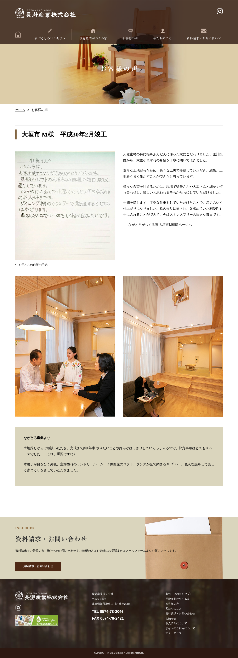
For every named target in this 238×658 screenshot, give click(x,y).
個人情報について (176, 623)
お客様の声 (172, 603)
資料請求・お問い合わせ (38, 566)
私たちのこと (173, 608)
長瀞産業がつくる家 (177, 598)
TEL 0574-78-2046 (108, 611)
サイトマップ (173, 633)
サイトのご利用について (180, 628)
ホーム (20, 110)
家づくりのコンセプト (178, 593)
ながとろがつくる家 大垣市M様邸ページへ (160, 224)
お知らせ (170, 618)
